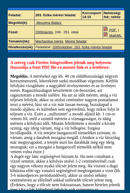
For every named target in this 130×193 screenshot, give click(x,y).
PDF (110, 30)
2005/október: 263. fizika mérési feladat (82, 47)
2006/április (44, 32)
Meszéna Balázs (49, 23)
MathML (113, 35)
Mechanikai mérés (49, 41)
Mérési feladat (76, 41)
